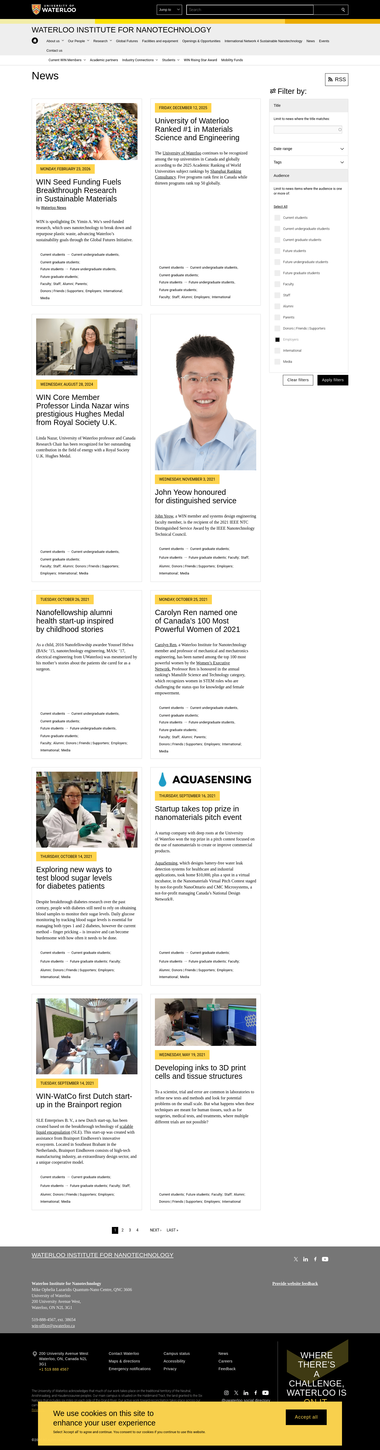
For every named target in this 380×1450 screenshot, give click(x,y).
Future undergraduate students (305, 262)
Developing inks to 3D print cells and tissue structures (200, 1072)
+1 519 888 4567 (54, 1369)
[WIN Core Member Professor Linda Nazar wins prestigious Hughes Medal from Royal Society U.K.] (86, 346)
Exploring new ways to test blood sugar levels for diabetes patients (74, 877)
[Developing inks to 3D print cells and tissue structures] (205, 1022)
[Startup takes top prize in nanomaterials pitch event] (205, 779)
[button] (305, 9)
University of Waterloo (182, 153)
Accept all (306, 1417)
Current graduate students (302, 240)
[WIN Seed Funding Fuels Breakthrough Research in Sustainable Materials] (86, 131)
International (292, 350)
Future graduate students (301, 273)
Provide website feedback (295, 1283)
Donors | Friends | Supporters (304, 328)
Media (287, 362)
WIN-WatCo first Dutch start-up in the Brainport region (84, 1100)
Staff (286, 295)
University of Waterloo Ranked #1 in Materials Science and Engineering (197, 129)
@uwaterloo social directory (246, 1400)
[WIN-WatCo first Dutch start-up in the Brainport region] (86, 1036)
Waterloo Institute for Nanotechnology (103, 1254)
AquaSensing (166, 863)
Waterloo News (53, 208)
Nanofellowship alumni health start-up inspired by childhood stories (74, 620)
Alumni (288, 306)
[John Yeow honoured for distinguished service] (205, 394)
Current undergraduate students (306, 229)
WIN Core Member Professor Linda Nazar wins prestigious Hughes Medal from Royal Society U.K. (82, 410)
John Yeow (164, 516)
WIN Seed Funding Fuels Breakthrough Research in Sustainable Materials (78, 190)
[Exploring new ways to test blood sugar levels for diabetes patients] (86, 810)
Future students (294, 251)
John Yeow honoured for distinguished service (195, 496)
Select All (280, 207)
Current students (295, 218)
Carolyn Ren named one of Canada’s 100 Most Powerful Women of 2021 (197, 620)
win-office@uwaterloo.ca (53, 1325)
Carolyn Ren (165, 644)
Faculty (288, 284)
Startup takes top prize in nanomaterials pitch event (198, 813)
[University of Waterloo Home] (54, 9)
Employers (290, 339)
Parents (288, 317)
